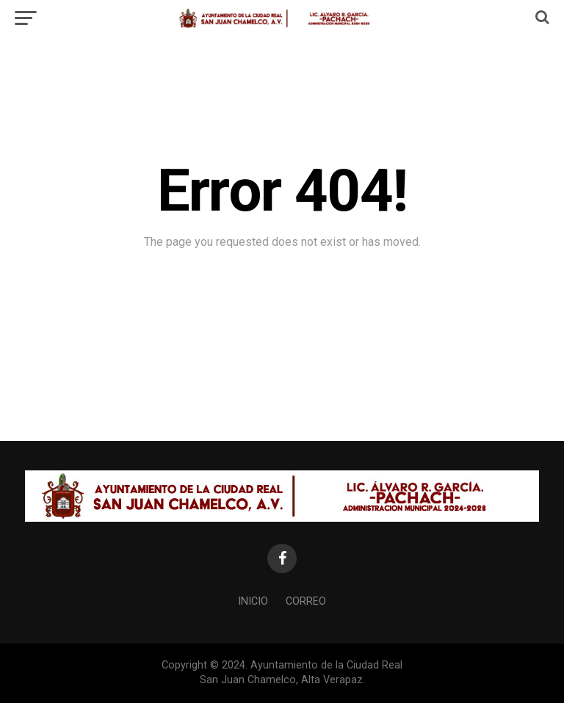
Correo (306, 601)
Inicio (253, 601)
